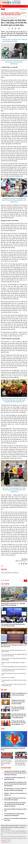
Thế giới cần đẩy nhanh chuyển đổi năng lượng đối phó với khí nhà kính (14, 659)
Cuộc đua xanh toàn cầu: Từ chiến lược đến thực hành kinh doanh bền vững (14, 685)
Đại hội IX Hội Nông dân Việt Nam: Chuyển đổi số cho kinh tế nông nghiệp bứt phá (18, 715)
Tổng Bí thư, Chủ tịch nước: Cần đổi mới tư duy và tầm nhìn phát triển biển (18, 702)
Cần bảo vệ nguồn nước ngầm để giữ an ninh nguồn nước (13, 663)
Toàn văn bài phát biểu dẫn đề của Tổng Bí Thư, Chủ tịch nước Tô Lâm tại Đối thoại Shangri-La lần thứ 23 (14, 804)
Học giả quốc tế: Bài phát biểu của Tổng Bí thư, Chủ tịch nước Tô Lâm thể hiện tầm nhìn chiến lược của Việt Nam (15, 773)
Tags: (2, 566)
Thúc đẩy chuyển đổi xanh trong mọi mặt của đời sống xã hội (14, 681)
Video (3, 728)
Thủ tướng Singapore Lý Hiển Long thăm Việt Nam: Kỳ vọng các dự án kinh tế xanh (14, 670)
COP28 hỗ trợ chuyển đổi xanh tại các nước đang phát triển (14, 674)
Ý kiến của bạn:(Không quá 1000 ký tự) (9, 572)
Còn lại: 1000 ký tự (5, 580)
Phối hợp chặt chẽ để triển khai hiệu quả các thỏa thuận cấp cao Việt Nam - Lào (18, 722)
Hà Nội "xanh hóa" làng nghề (8, 677)
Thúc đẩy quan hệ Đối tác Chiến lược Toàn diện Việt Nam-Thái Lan (17, 709)
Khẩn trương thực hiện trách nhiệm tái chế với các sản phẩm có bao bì (14, 651)
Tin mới (3, 9)
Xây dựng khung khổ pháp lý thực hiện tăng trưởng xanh (14, 666)
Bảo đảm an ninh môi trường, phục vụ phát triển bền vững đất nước (13, 13)
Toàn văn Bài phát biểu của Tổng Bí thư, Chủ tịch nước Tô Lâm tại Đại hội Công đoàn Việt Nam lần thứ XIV (15, 784)
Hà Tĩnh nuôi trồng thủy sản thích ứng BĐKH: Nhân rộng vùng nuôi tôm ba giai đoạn (14, 655)
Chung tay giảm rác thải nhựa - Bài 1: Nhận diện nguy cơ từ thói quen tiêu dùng (14, 40)
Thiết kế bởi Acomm (5, 842)
